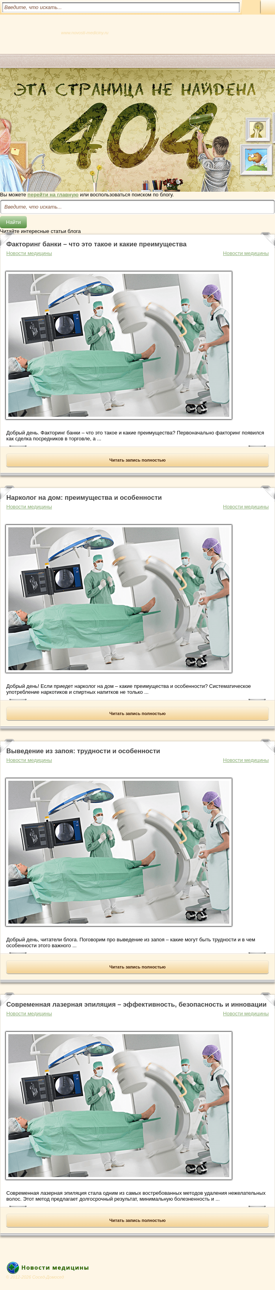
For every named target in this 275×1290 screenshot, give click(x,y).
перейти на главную (53, 195)
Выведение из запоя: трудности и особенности (83, 751)
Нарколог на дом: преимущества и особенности (84, 497)
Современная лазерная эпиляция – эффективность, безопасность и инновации (136, 1004)
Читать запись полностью (138, 460)
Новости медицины (246, 253)
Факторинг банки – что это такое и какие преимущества (96, 244)
